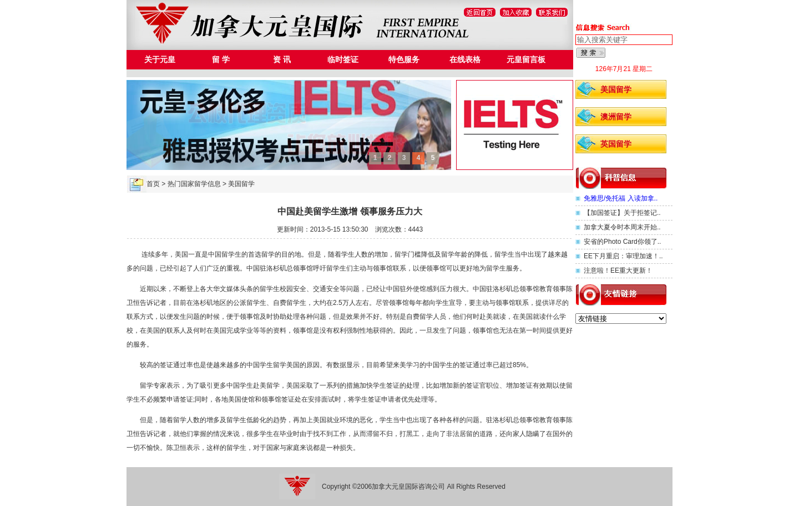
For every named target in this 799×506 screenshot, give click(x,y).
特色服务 (403, 59)
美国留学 (615, 89)
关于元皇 (159, 59)
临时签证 (342, 59)
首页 (153, 184)
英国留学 (615, 143)
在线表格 (465, 59)
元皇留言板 (526, 59)
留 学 (221, 59)
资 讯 (282, 59)
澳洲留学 (615, 116)
